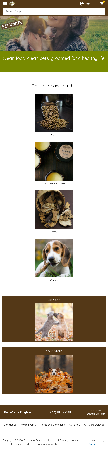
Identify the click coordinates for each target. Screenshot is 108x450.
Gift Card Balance (94, 424)
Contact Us (10, 424)
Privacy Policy (28, 424)
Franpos (94, 444)
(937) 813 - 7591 (60, 412)
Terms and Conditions (52, 424)
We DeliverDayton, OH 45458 (96, 412)
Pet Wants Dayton (17, 412)
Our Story (74, 424)
